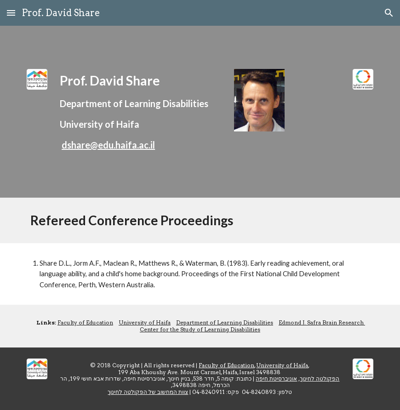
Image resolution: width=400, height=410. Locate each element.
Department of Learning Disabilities (224, 322)
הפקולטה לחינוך (319, 378)
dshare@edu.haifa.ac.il (108, 144)
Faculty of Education (85, 322)
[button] (11, 12)
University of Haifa (145, 322)
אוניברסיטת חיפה (276, 378)
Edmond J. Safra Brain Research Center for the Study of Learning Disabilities (252, 325)
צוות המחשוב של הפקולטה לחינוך (148, 391)
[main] (140, 111)
